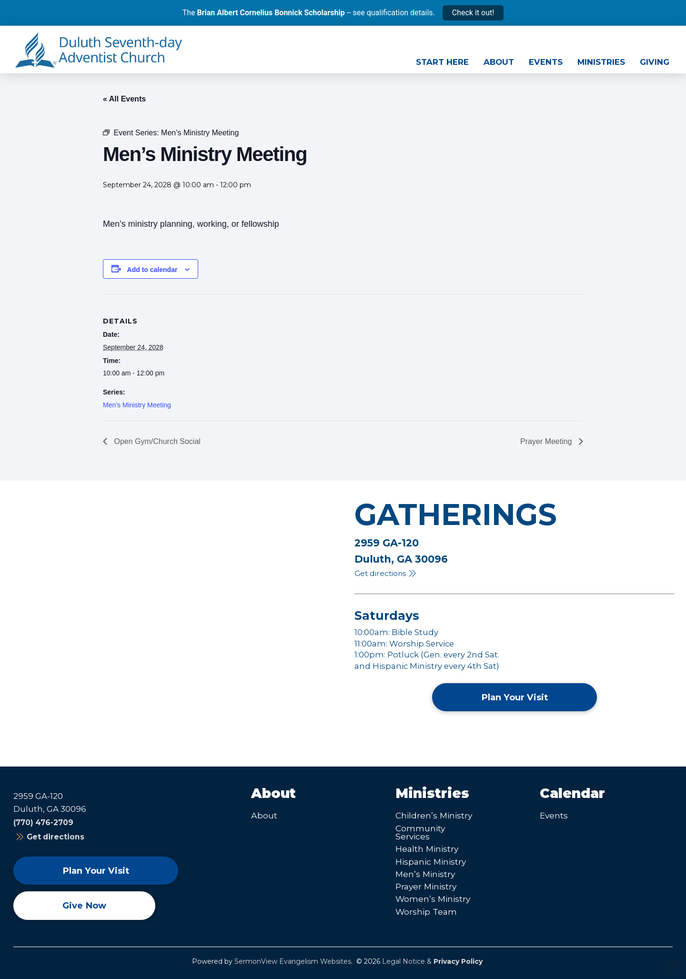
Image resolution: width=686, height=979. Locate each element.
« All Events (124, 99)
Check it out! (473, 12)
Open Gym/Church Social (156, 441)
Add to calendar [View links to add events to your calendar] (152, 269)
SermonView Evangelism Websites (292, 961)
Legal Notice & (432, 961)
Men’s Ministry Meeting (137, 405)
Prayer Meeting (547, 441)
